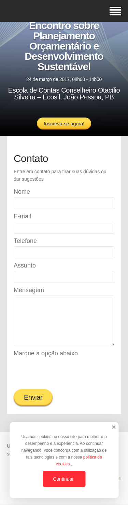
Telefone (25, 241)
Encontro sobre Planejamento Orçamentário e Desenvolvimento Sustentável (64, 46)
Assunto (25, 265)
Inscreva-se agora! (64, 123)
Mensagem (29, 290)
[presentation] (65, 372)
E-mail (22, 216)
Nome (22, 192)
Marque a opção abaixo (46, 353)
